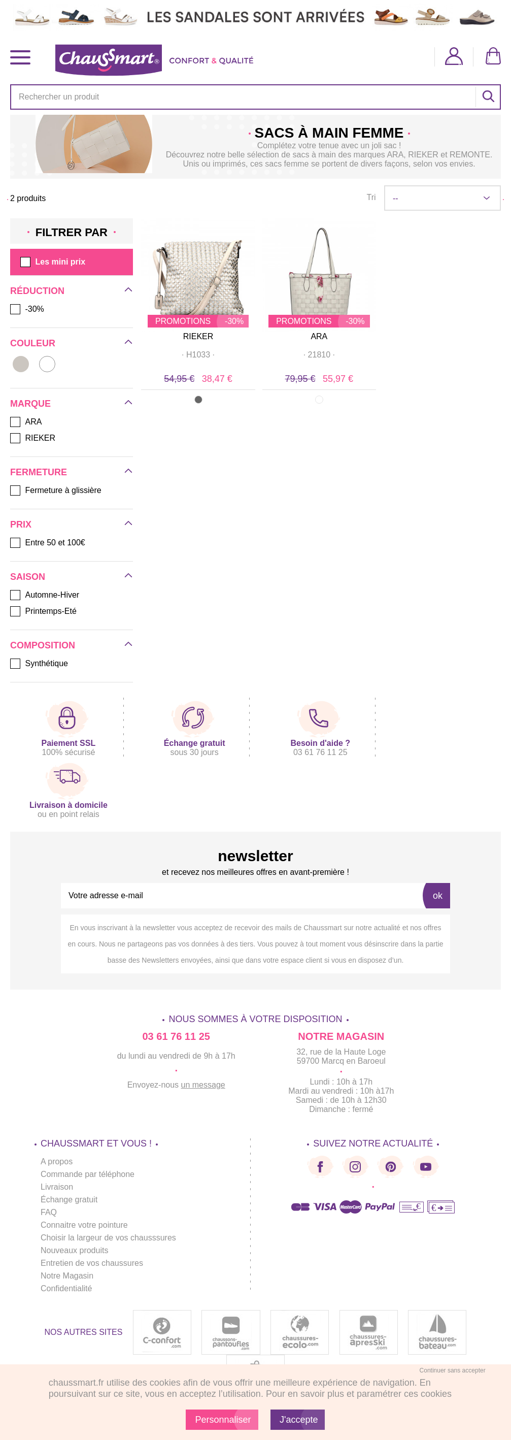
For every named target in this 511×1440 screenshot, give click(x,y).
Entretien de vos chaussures (92, 1263)
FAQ (49, 1212)
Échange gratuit (69, 1199)
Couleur (32, 343)
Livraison (57, 1187)
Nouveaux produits (74, 1250)
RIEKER (198, 336)
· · (198, 354)
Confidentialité (66, 1288)
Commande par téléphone (87, 1174)
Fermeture (38, 472)
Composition (42, 645)
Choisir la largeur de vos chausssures (108, 1237)
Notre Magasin (67, 1275)
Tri (371, 197)
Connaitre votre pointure (84, 1225)
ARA (319, 336)
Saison (27, 577)
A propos (57, 1161)
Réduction (37, 291)
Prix (20, 524)
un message (203, 1085)
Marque (30, 404)
